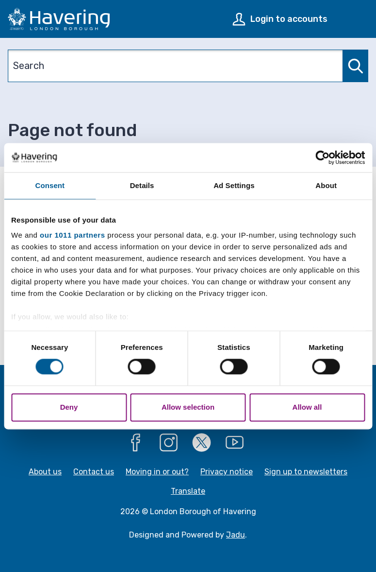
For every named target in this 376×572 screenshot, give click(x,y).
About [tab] (326, 185)
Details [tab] (142, 185)
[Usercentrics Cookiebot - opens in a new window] (322, 157)
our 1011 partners (72, 235)
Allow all (307, 407)
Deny (69, 407)
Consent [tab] (50, 185)
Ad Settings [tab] (233, 185)
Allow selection (188, 407)
